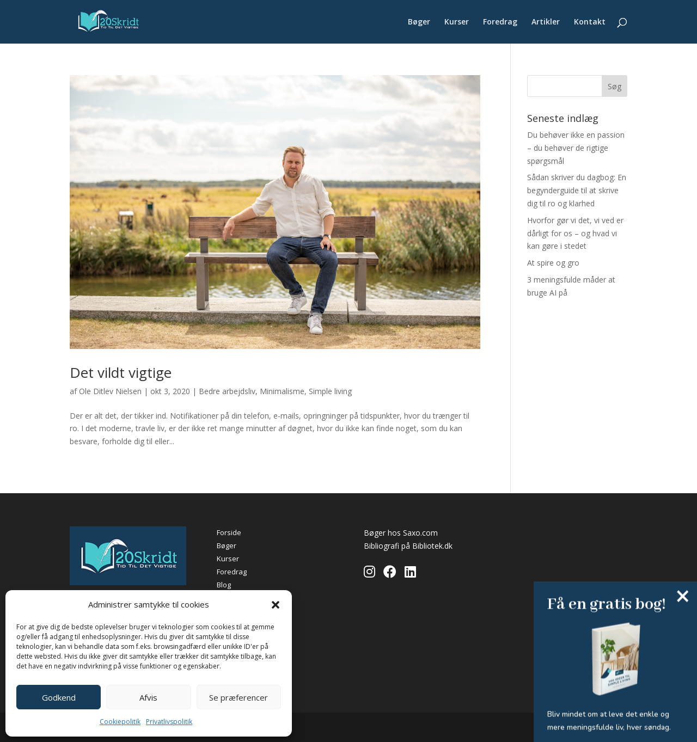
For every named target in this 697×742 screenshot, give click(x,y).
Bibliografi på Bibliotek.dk (408, 546)
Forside (229, 532)
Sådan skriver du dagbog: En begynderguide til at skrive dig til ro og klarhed (576, 190)
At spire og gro (553, 262)
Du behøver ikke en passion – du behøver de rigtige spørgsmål (576, 148)
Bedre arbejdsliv (227, 391)
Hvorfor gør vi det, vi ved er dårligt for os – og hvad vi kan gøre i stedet (575, 233)
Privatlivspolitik (169, 721)
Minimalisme (282, 391)
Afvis (148, 697)
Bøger (419, 22)
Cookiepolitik (120, 721)
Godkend (59, 697)
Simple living (330, 391)
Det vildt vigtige (121, 372)
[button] (275, 604)
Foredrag (500, 22)
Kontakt (590, 22)
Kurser (456, 22)
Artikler (545, 22)
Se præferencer (238, 697)
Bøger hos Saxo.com (401, 533)
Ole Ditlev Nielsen (110, 391)
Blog (224, 585)
